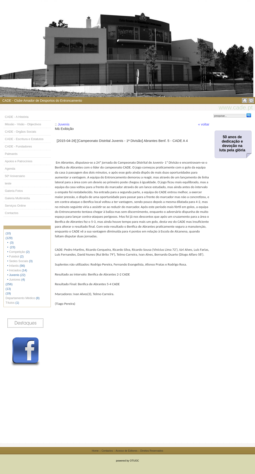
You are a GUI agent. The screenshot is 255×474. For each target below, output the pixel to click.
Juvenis (63, 124)
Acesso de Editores (127, 450)
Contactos (11, 213)
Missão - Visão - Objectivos (23, 124)
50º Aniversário (15, 176)
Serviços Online (15, 205)
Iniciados (15, 270)
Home (95, 450)
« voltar (203, 124)
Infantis (14, 265)
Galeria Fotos (14, 191)
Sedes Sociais (18, 261)
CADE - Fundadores (18, 146)
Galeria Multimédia (17, 198)
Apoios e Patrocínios (18, 161)
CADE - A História (17, 117)
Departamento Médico (20, 298)
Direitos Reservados (151, 450)
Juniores (14, 279)
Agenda (10, 168)
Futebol (14, 256)
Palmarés (11, 154)
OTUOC (134, 460)
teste (8, 183)
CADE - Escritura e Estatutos (24, 139)
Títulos (10, 302)
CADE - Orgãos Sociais (20, 131)
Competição (17, 252)
